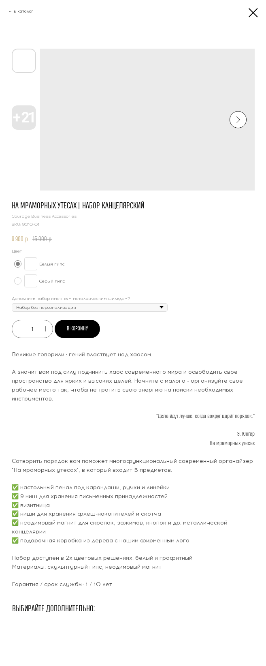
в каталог (23, 11)
